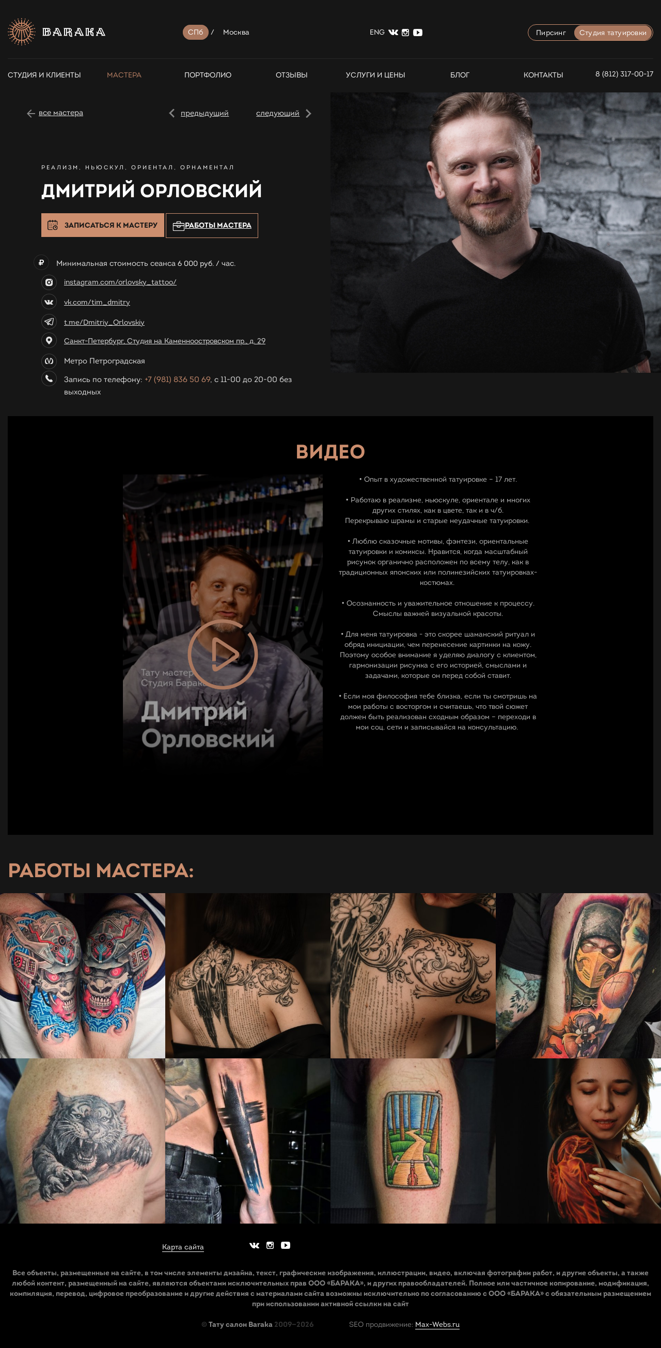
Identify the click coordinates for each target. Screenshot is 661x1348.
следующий (278, 113)
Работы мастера (211, 225)
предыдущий (205, 113)
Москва (236, 32)
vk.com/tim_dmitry (97, 302)
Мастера (124, 75)
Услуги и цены (375, 75)
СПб (195, 32)
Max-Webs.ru (437, 1324)
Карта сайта (183, 1247)
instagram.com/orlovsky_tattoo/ (120, 282)
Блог (459, 75)
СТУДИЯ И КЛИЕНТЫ (40, 75)
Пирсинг (551, 32)
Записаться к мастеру (111, 225)
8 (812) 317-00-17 (624, 74)
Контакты (543, 75)
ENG (377, 32)
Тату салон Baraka (241, 1324)
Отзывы (292, 75)
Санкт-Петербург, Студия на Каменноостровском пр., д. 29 (164, 341)
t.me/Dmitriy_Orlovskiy (104, 322)
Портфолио (207, 75)
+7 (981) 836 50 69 (177, 379)
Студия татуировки (613, 32)
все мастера (61, 112)
